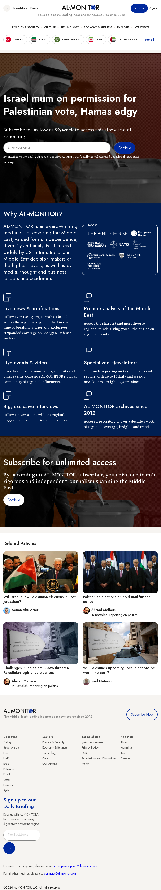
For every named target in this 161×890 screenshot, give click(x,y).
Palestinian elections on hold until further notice (116, 599)
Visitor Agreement (92, 742)
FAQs (85, 753)
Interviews (141, 27)
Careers (125, 758)
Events (34, 8)
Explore (123, 27)
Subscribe (139, 8)
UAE (6, 758)
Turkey (7, 742)
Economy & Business (98, 27)
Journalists (126, 747)
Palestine (8, 769)
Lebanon (8, 785)
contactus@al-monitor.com (60, 873)
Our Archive (49, 764)
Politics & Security (25, 27)
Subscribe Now (142, 714)
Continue (14, 499)
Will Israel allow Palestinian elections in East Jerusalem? (39, 599)
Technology (70, 27)
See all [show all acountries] (149, 39)
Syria (6, 790)
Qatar (6, 780)
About (124, 742)
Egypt (6, 774)
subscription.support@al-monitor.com (75, 866)
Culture (50, 27)
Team (124, 753)
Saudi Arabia (11, 747)
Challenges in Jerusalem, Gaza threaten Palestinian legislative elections (36, 670)
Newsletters (20, 8)
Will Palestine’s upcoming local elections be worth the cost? (119, 670)
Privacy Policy (90, 747)
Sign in (153, 8)
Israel (6, 764)
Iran (5, 753)
